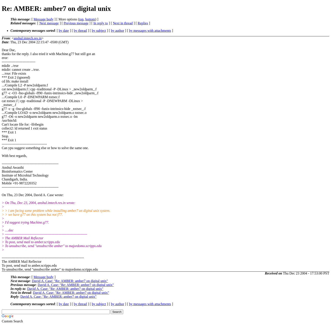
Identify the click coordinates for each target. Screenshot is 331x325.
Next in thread (123, 23)
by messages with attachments (150, 30)
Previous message (76, 23)
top (81, 19)
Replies (143, 23)
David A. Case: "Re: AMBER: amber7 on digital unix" (70, 281)
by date (64, 30)
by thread (80, 30)
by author (117, 30)
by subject (99, 30)
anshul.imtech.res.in (28, 38)
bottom (90, 19)
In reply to (100, 23)
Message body (43, 19)
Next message (49, 23)
